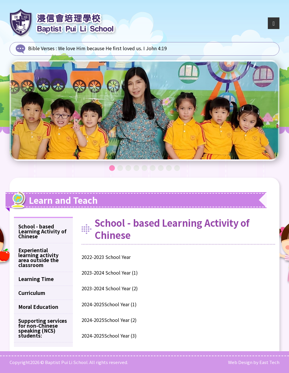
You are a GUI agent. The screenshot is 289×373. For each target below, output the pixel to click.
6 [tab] (153, 168)
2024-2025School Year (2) (109, 319)
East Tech (269, 362)
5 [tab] (144, 168)
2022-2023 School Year (106, 256)
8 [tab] (169, 168)
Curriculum (31, 292)
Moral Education (38, 306)
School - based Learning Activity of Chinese (42, 231)
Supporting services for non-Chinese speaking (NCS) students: (42, 328)
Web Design (240, 362)
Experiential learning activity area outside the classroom (38, 257)
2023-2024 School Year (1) (110, 272)
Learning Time (36, 278)
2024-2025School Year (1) (109, 304)
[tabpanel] (144, 110)
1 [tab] (112, 168)
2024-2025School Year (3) (109, 335)
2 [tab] (120, 168)
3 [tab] (128, 168)
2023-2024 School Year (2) (110, 288)
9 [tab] (177, 168)
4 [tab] (136, 168)
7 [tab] (161, 168)
